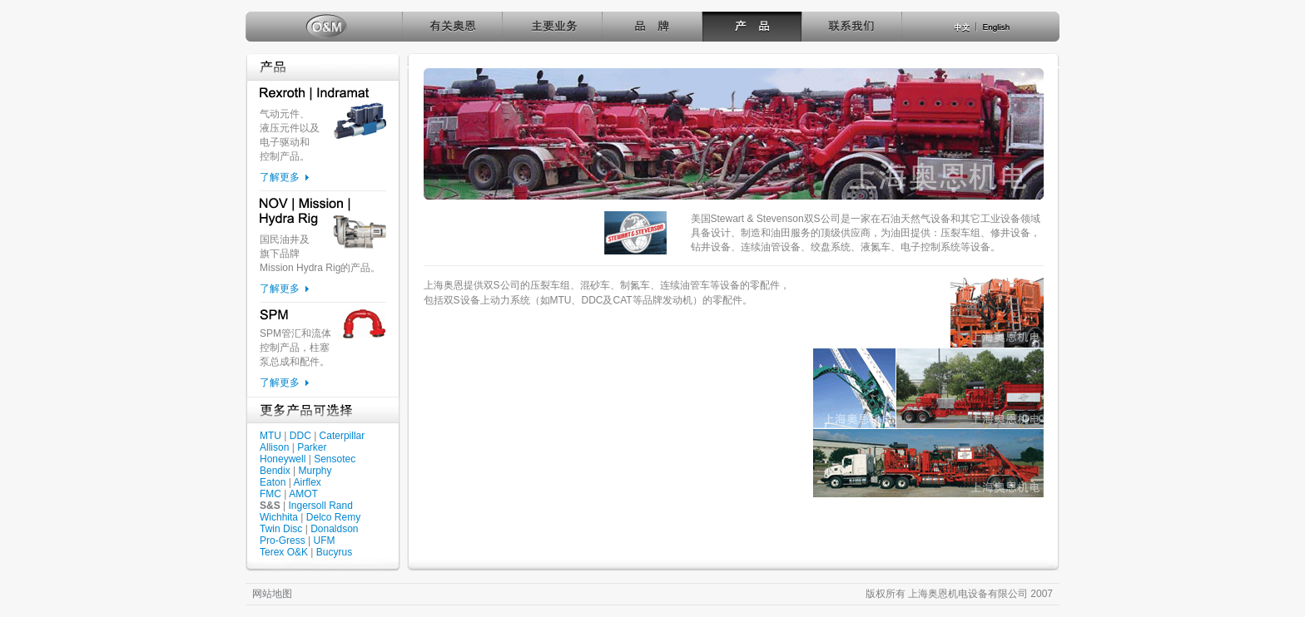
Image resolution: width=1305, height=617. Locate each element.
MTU (270, 436)
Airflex (306, 482)
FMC (270, 494)
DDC (300, 436)
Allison (274, 447)
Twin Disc (281, 529)
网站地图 (272, 594)
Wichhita (279, 517)
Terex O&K (284, 552)
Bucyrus (334, 552)
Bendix (275, 470)
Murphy (315, 470)
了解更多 (280, 177)
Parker (311, 447)
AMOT (303, 494)
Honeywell (282, 459)
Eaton (272, 482)
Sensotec (334, 459)
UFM (324, 540)
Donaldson (334, 529)
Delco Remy (333, 517)
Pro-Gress (282, 540)
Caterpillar (342, 436)
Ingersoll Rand (320, 505)
